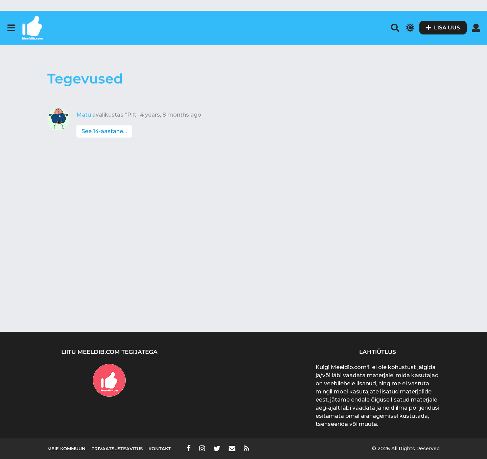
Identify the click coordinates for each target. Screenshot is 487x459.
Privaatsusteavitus (117, 448)
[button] (11, 27)
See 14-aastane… (104, 131)
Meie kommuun (66, 448)
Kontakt (159, 448)
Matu (83, 115)
